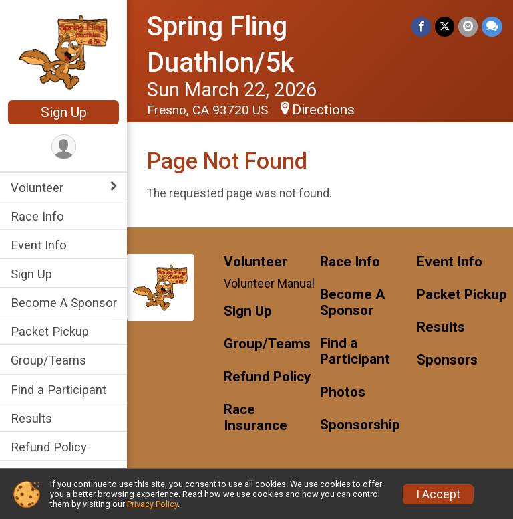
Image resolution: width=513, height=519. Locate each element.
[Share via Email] (468, 26)
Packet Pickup (50, 331)
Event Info (39, 245)
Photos (342, 392)
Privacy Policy (152, 504)
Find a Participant (58, 390)
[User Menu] (63, 146)
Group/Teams (48, 360)
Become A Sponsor (64, 303)
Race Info (37, 216)
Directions (323, 110)
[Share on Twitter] (444, 26)
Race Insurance (255, 417)
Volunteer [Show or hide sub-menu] (37, 188)
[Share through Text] (492, 26)
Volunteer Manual (269, 283)
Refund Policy (49, 447)
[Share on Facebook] (421, 26)
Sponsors (447, 360)
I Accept (438, 494)
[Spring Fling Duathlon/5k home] (64, 51)
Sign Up (64, 112)
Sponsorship (360, 425)
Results (31, 418)
